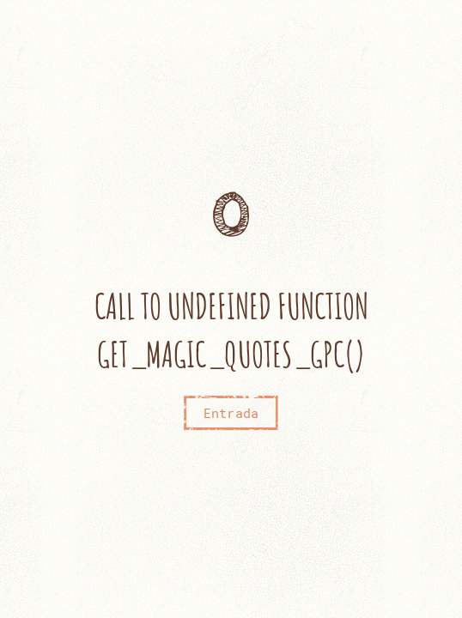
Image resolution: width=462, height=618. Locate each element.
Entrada (231, 412)
